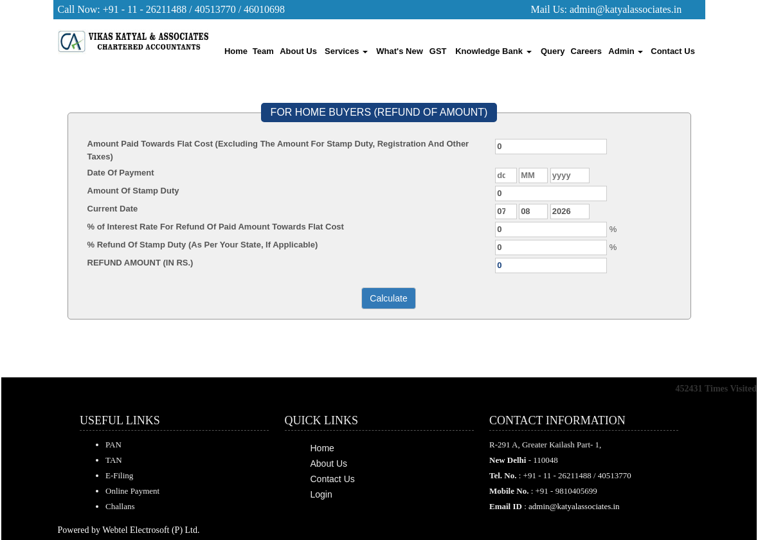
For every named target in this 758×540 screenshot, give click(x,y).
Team (263, 51)
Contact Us (673, 51)
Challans (120, 506)
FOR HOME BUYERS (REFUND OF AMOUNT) (379, 112)
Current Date (112, 208)
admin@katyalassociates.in (625, 9)
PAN (113, 444)
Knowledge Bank (493, 51)
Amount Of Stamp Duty (133, 190)
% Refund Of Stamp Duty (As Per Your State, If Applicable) (202, 244)
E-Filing (119, 475)
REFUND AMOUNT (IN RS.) (140, 262)
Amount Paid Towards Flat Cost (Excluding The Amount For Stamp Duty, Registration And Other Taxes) (278, 150)
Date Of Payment (120, 172)
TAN (113, 460)
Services (346, 51)
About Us (298, 51)
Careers (586, 51)
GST (438, 51)
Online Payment (132, 491)
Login (321, 494)
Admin (625, 51)
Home (236, 51)
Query (553, 51)
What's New (399, 51)
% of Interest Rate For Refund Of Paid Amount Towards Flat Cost (215, 226)
